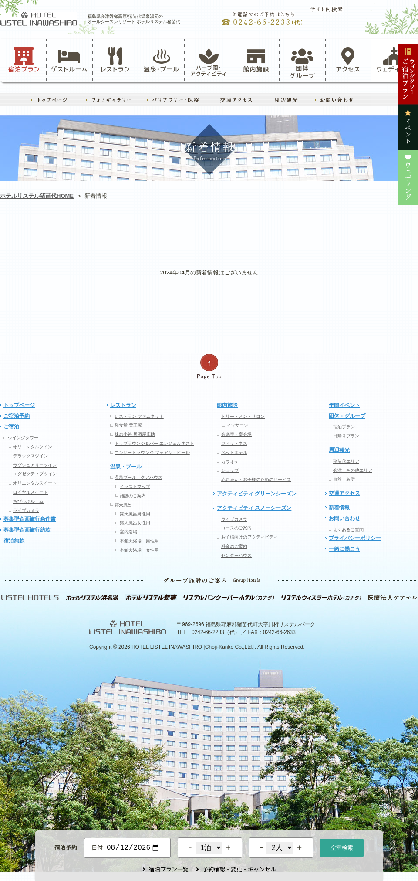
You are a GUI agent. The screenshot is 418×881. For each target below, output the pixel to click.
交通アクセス (344, 493)
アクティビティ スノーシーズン (254, 508)
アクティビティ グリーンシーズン (257, 494)
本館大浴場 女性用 (139, 550)
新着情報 (339, 508)
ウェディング (394, 60)
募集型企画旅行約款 (27, 530)
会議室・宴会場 (236, 434)
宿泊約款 (13, 541)
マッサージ (237, 425)
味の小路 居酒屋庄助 (135, 434)
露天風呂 (123, 504)
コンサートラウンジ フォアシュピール (152, 452)
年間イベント (344, 405)
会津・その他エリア (352, 470)
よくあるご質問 (348, 529)
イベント (292, 233)
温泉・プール (161, 60)
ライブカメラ (26, 510)
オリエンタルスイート (35, 483)
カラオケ (230, 461)
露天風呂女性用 (135, 522)
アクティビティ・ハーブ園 (125, 233)
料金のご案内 (234, 546)
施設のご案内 (133, 495)
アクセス (348, 60)
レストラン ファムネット (139, 416)
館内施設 (256, 60)
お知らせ (42, 233)
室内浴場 (128, 531)
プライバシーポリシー (355, 538)
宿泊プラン (24, 60)
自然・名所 (344, 479)
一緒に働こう (344, 549)
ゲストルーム (69, 60)
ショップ (230, 470)
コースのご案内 (236, 527)
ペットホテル (234, 452)
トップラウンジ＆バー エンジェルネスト (154, 443)
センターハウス (236, 555)
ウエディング (376, 233)
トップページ (19, 405)
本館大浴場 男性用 (139, 541)
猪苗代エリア (346, 461)
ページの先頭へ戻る (209, 366)
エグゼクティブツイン (35, 473)
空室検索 (341, 847)
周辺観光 (339, 450)
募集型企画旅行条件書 (29, 519)
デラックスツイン (30, 456)
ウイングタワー (23, 437)
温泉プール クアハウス (138, 477)
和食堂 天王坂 (128, 425)
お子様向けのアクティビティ (249, 537)
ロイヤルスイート (30, 492)
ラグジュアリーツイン (35, 465)
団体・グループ (347, 416)
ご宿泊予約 (16, 416)
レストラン (115, 60)
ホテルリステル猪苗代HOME (37, 196)
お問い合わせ (344, 518)
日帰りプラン (346, 436)
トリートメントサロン (243, 416)
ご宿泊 (11, 427)
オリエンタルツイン (32, 446)
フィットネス (234, 443)
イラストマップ (135, 486)
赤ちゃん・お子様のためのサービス (256, 479)
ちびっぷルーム (28, 501)
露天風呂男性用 (135, 514)
